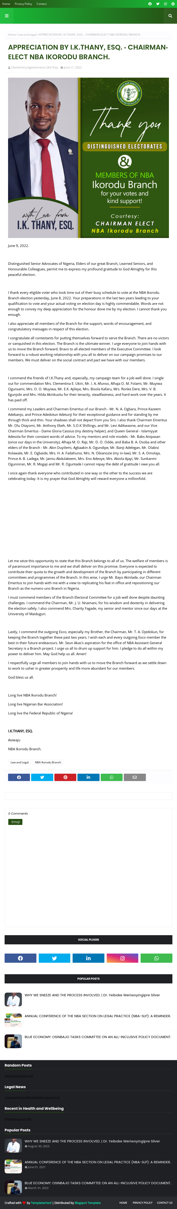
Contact (42, 4)
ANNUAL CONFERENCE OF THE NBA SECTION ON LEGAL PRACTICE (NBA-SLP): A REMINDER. (98, 1016)
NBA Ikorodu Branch (48, 762)
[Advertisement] (88, 522)
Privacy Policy (23, 4)
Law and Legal (27, 35)
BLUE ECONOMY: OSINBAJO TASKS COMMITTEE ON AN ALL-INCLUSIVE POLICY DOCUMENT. (98, 1036)
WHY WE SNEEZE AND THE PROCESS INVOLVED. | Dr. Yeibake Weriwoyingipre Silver (92, 995)
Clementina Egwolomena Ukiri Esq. (34, 67)
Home (6, 4)
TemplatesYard (41, 1203)
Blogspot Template (87, 1203)
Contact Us (164, 1202)
